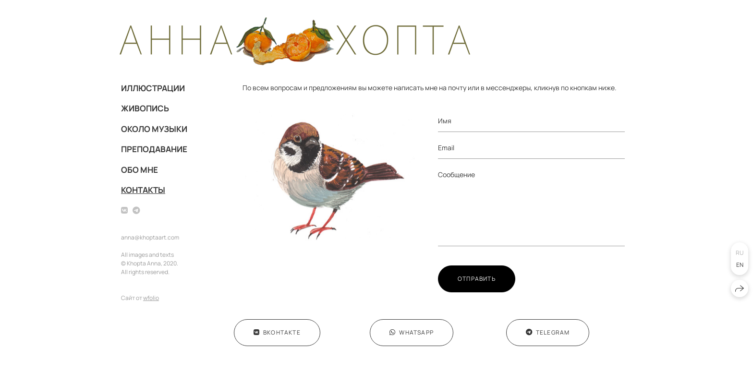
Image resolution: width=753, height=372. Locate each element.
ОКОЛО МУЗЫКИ (154, 128)
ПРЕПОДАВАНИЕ (154, 149)
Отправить (477, 279)
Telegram (548, 332)
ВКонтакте (277, 332)
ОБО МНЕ (139, 169)
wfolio (151, 298)
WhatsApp (411, 332)
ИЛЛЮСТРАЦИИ (153, 88)
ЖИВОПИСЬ (145, 108)
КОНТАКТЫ (143, 189)
